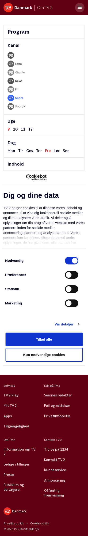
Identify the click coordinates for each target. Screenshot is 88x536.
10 (15, 129)
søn (66, 151)
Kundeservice (55, 470)
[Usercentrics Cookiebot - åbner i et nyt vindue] (25, 177)
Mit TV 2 (10, 406)
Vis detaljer (64, 324)
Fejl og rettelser (57, 406)
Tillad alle (44, 339)
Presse (9, 475)
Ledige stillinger (17, 464)
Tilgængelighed (16, 426)
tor (39, 151)
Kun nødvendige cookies (44, 355)
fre (48, 151)
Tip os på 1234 (56, 449)
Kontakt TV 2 (54, 460)
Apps (8, 416)
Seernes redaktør (58, 395)
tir (20, 151)
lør (57, 151)
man (11, 151)
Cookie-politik (39, 523)
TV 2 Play (11, 395)
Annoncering (54, 480)
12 (30, 129)
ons (29, 151)
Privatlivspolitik (57, 416)
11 (23, 129)
